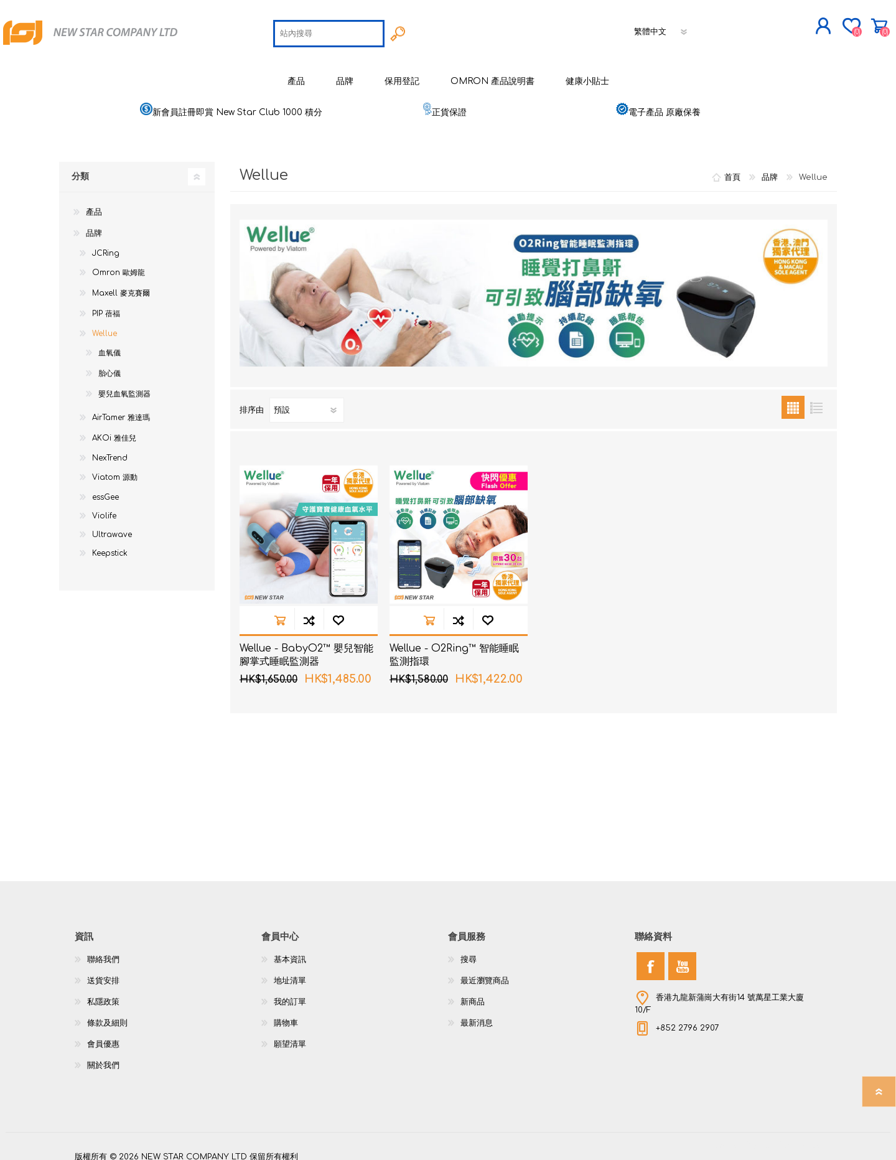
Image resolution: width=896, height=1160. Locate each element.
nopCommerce (790, 1135)
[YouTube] (682, 956)
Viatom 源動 (115, 467)
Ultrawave (112, 524)
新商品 (472, 992)
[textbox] (329, 28)
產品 (94, 202)
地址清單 (290, 970)
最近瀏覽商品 (484, 970)
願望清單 (290, 1034)
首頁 (732, 167)
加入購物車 (279, 610)
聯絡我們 (103, 949)
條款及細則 (107, 1013)
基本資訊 (290, 949)
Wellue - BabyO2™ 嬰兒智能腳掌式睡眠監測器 (306, 645)
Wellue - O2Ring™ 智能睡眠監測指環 (454, 645)
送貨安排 (103, 970)
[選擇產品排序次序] (306, 400)
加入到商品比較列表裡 (309, 610)
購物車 (832, 21)
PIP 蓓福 (106, 303)
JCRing (105, 243)
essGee (105, 487)
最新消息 (476, 1013)
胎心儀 (109, 363)
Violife (104, 506)
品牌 (94, 223)
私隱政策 (103, 992)
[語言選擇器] (661, 26)
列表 (816, 397)
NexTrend (110, 448)
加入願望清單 (338, 610)
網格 (793, 397)
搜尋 (468, 949)
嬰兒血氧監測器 (124, 384)
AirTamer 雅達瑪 (121, 407)
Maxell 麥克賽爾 (121, 283)
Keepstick (110, 543)
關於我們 (103, 1055)
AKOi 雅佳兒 (114, 428)
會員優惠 (103, 1034)
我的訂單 (290, 992)
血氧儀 (109, 343)
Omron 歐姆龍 (118, 262)
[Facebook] (651, 956)
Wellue (104, 323)
